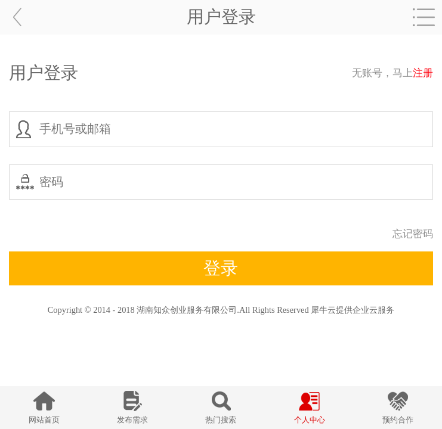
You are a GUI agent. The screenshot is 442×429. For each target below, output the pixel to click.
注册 (423, 73)
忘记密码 (412, 234)
